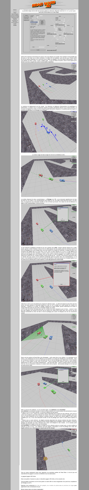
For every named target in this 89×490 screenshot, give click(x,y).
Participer (15, 18)
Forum (15, 24)
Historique (15, 21)
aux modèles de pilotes (53, 485)
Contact (15, 25)
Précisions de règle (15, 16)
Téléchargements (14, 17)
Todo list (15, 19)
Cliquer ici (62, 9)
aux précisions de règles (67, 485)
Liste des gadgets (15, 14)
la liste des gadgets (41, 485)
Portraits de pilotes (15, 15)
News (15, 12)
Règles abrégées (14, 13)
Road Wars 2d (15, 20)
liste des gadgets (69, 11)
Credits (14, 23)
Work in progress (14, 22)
